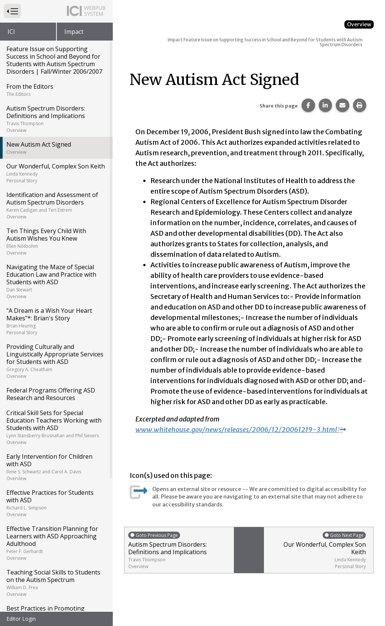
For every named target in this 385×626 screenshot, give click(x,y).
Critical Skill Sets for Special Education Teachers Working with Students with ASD (55, 427)
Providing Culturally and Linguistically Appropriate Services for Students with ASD (55, 361)
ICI (11, 31)
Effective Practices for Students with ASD (55, 503)
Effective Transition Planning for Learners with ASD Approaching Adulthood (55, 542)
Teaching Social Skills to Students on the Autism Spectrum (55, 582)
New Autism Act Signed (55, 147)
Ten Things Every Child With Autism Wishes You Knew (55, 241)
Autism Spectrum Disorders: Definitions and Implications (55, 118)
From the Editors (55, 89)
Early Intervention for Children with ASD (55, 467)
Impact (73, 31)
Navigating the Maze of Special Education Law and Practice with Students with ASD (55, 281)
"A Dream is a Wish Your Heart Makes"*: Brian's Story (55, 321)
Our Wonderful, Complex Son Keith (55, 173)
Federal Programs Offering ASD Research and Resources (50, 394)
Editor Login (21, 618)
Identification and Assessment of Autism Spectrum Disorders (55, 205)
